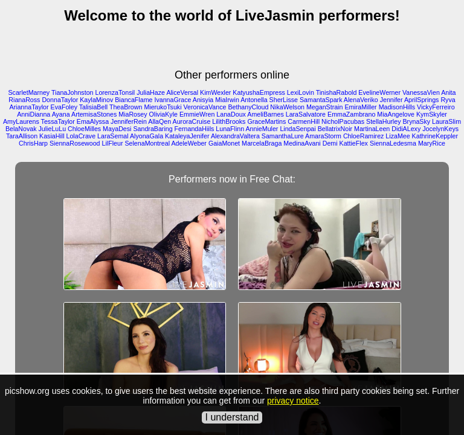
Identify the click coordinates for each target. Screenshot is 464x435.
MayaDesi (117, 128)
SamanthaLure (283, 136)
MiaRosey (132, 114)
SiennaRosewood (75, 143)
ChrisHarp (33, 143)
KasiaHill (51, 136)
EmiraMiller (360, 107)
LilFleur (112, 143)
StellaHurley (383, 121)
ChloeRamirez (363, 136)
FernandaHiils (194, 128)
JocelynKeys (440, 128)
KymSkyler (431, 114)
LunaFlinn (230, 128)
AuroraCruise (192, 121)
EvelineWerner (379, 92)
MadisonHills (397, 107)
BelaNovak (21, 128)
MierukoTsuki (162, 107)
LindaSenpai (297, 128)
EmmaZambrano (351, 114)
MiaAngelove (395, 114)
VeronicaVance (205, 107)
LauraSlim (446, 121)
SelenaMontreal (147, 143)
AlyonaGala (146, 136)
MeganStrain (324, 107)
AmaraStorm (323, 136)
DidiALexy (406, 128)
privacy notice (293, 400)
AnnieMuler (262, 128)
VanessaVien (421, 92)
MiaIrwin (227, 99)
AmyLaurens (21, 121)
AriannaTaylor (28, 107)
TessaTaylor (58, 121)
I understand (232, 417)
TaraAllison (21, 136)
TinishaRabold (336, 92)
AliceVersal (182, 92)
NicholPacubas (342, 121)
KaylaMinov (96, 99)
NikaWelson (287, 107)
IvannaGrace (172, 99)
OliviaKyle (163, 114)
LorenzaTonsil (115, 92)
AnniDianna (33, 114)
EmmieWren (196, 114)
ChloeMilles (84, 128)
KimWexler (215, 92)
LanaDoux (231, 114)
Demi (330, 143)
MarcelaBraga (262, 143)
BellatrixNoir (335, 128)
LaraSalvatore (306, 114)
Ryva (447, 99)
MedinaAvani (301, 143)
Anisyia (203, 99)
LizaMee (397, 136)
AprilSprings (421, 99)
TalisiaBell (93, 107)
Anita (448, 92)
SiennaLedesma (393, 143)
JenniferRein (129, 121)
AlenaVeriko (361, 99)
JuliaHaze (151, 92)
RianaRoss (24, 99)
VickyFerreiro (436, 107)
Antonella (253, 99)
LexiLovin (300, 92)
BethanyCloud (248, 107)
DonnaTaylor (60, 99)
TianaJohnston (72, 92)
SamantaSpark (321, 99)
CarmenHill (304, 121)
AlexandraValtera (235, 136)
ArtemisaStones (94, 114)
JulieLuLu (52, 128)
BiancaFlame (133, 99)
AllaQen (159, 121)
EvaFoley (64, 107)
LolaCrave (81, 136)
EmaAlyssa (93, 121)
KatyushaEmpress (259, 92)
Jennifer (391, 99)
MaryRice (431, 143)
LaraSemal (113, 136)
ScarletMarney (29, 92)
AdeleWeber (188, 143)
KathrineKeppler (435, 136)
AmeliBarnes (265, 114)
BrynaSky (416, 121)
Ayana (61, 114)
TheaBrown (126, 107)
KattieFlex (354, 143)
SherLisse (283, 99)
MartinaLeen (372, 128)
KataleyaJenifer (187, 136)
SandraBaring (152, 128)
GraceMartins (266, 121)
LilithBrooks (228, 121)
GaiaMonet (224, 143)
